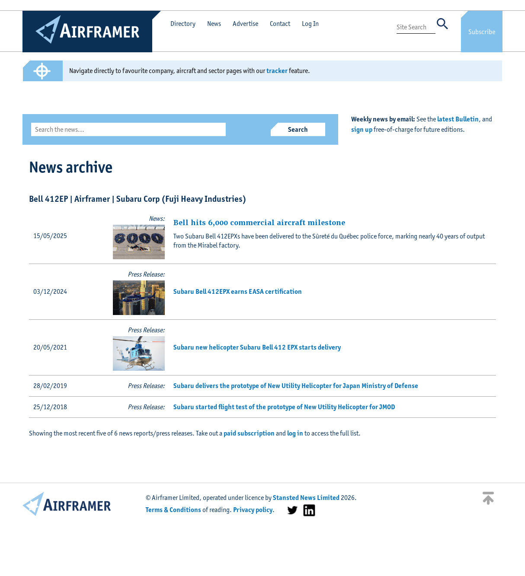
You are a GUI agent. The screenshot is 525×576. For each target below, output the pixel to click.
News (214, 23)
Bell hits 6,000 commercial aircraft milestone (259, 222)
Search (298, 129)
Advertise (245, 23)
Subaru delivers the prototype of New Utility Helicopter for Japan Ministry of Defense (295, 386)
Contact (280, 23)
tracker (277, 71)
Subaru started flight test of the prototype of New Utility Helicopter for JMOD (284, 407)
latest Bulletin (458, 119)
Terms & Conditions (173, 510)
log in (295, 433)
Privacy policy (252, 510)
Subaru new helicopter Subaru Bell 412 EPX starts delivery (257, 347)
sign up (361, 129)
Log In (310, 23)
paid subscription (249, 433)
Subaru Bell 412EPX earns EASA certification (237, 291)
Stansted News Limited (306, 497)
